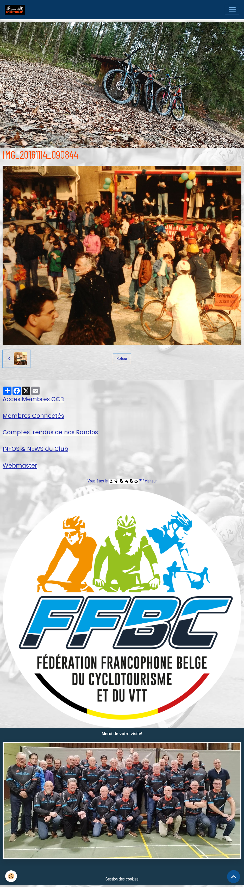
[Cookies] (11, 876)
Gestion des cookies (122, 879)
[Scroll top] (233, 876)
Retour (122, 358)
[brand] (16, 10)
